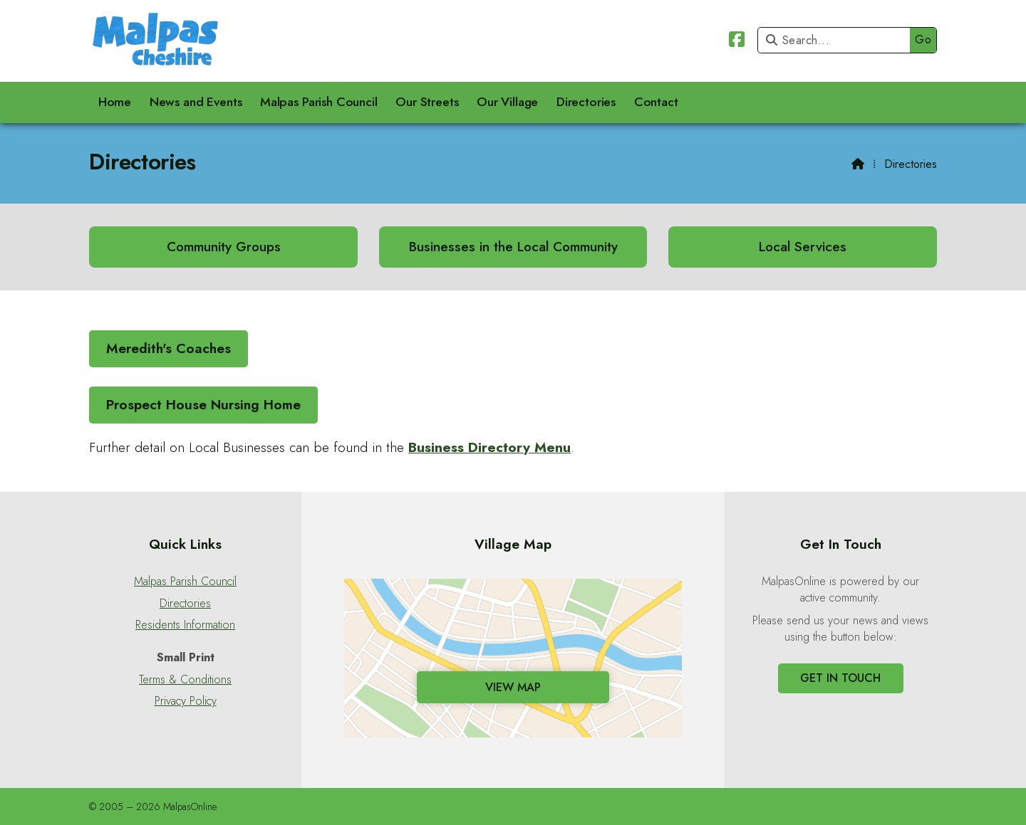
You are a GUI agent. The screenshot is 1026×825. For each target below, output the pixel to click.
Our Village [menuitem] (507, 102)
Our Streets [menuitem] (426, 102)
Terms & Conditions (185, 680)
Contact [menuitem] (656, 102)
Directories (185, 603)
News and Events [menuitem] (196, 102)
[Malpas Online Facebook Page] (737, 41)
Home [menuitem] (114, 102)
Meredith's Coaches (168, 348)
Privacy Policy (186, 701)
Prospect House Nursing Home (203, 404)
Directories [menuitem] (586, 102)
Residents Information (185, 625)
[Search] (837, 40)
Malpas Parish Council (185, 581)
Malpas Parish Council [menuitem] (319, 102)
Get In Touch (840, 678)
